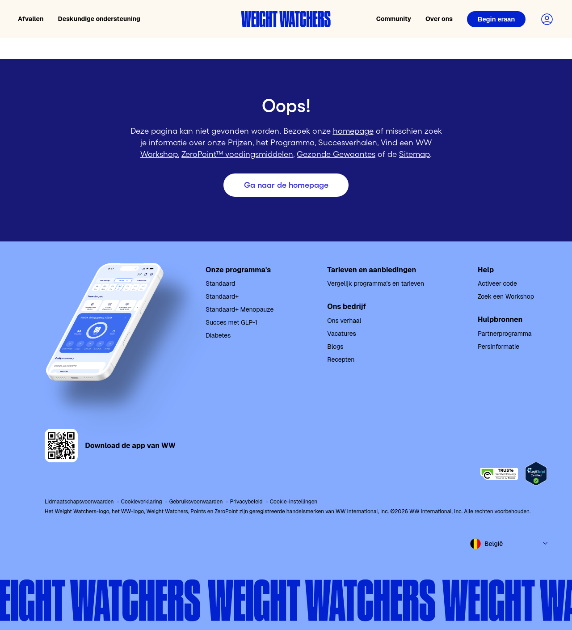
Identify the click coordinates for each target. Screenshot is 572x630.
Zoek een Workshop (506, 296)
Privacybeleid (246, 501)
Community (393, 19)
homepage (353, 131)
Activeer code (497, 283)
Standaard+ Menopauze (239, 309)
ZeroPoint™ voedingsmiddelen (237, 154)
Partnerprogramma (504, 334)
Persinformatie (498, 346)
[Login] (496, 19)
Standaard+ (222, 296)
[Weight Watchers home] (286, 19)
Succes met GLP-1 (231, 322)
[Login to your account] (547, 19)
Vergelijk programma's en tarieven (375, 283)
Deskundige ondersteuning (99, 19)
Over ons (439, 19)
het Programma (285, 142)
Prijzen (240, 142)
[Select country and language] (509, 544)
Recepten (340, 359)
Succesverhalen (347, 142)
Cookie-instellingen (294, 501)
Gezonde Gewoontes (336, 154)
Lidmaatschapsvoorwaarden (79, 501)
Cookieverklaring (141, 501)
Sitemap (414, 154)
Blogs (335, 346)
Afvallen (31, 19)
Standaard (220, 283)
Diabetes (218, 335)
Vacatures (341, 334)
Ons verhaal (344, 321)
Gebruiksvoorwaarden (196, 501)
